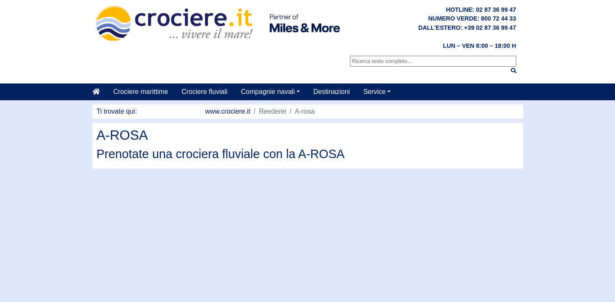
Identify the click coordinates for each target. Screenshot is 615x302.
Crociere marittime (140, 91)
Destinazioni (331, 91)
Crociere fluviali (204, 91)
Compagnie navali (268, 91)
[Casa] (99, 91)
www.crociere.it (227, 111)
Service (374, 91)
